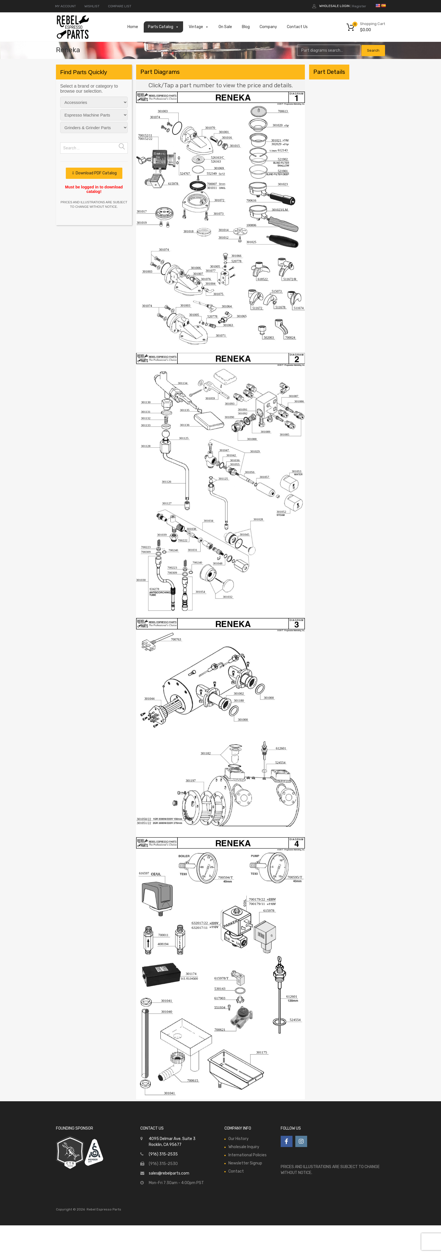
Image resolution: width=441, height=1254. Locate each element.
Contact (236, 1171)
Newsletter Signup (245, 1163)
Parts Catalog (163, 27)
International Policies (247, 1155)
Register (359, 6)
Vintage (199, 27)
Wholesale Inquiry (243, 1146)
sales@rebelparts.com (169, 1173)
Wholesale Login (334, 6)
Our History (238, 1138)
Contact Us (297, 26)
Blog (246, 26)
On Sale (225, 26)
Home (132, 26)
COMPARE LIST (119, 6)
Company (268, 26)
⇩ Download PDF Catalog (94, 173)
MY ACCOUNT (65, 6)
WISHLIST (92, 6)
